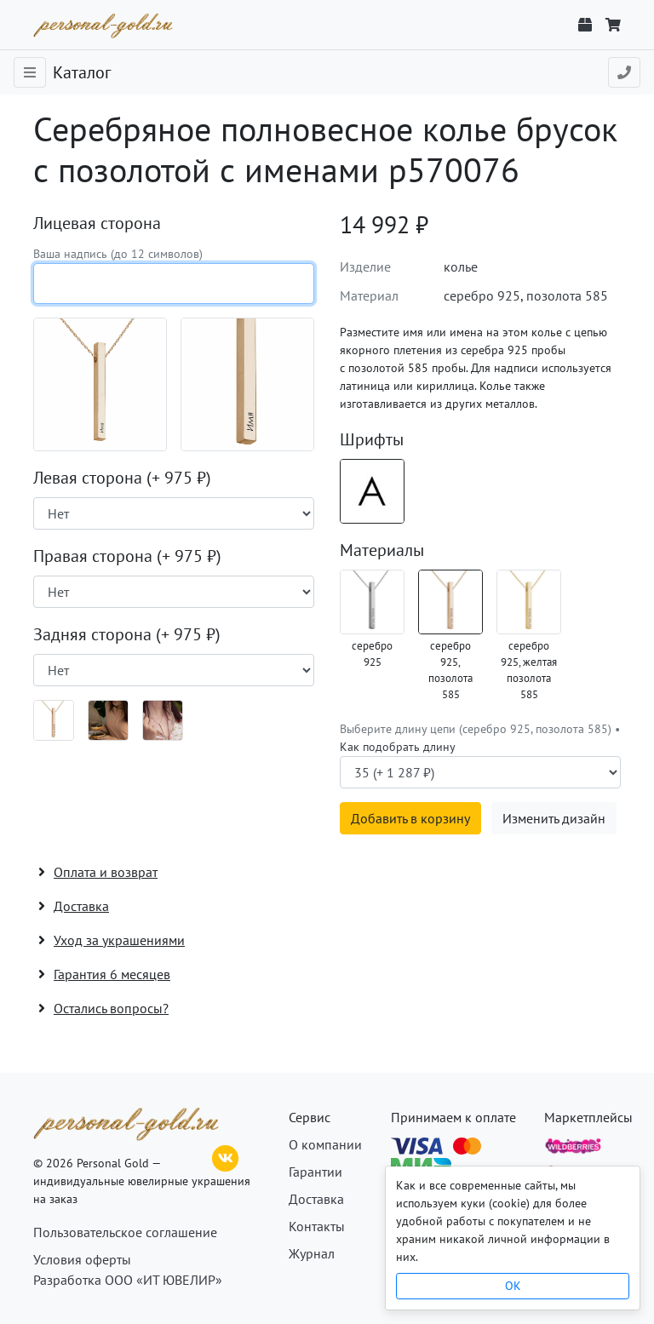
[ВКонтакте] (226, 1156)
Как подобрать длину (398, 746)
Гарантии (315, 1171)
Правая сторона (127, 556)
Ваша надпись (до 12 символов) (118, 253)
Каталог (82, 72)
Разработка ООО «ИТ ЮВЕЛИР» (127, 1279)
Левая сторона (122, 478)
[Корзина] (613, 25)
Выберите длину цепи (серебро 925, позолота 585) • (480, 737)
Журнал (312, 1253)
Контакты (317, 1226)
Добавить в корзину (410, 818)
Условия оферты (82, 1259)
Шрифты (372, 439)
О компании (325, 1144)
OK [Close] (513, 1285)
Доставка (316, 1198)
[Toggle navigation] (30, 72)
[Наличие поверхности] (173, 513)
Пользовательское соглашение (125, 1232)
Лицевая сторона (97, 223)
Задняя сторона (127, 634)
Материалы (382, 550)
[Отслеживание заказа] (585, 25)
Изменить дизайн (553, 818)
